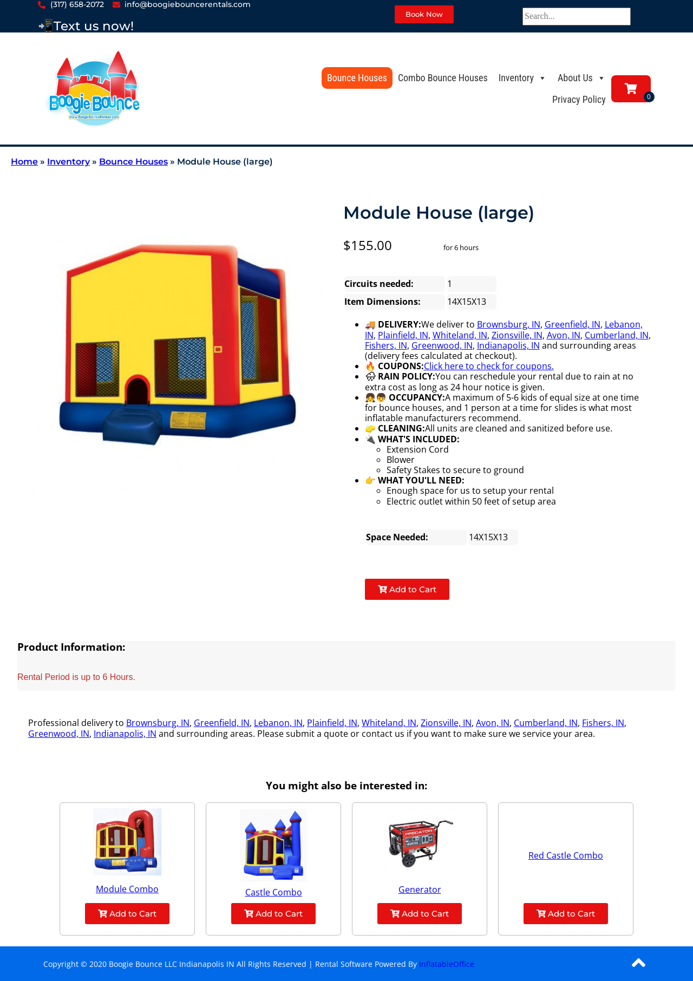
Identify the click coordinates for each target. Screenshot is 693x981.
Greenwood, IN (442, 345)
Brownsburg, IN (508, 324)
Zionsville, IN (517, 335)
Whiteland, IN (460, 335)
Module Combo (127, 889)
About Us (582, 77)
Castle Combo (273, 892)
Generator (419, 889)
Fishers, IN (386, 345)
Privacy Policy (579, 99)
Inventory (523, 77)
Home (24, 161)
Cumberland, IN (617, 335)
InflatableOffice (446, 964)
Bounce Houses (357, 77)
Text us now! (94, 26)
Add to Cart (407, 589)
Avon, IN (563, 335)
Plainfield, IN (403, 335)
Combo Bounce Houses (443, 77)
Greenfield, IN (572, 324)
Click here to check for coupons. (489, 366)
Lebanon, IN (278, 723)
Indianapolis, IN (508, 345)
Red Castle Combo (565, 855)
